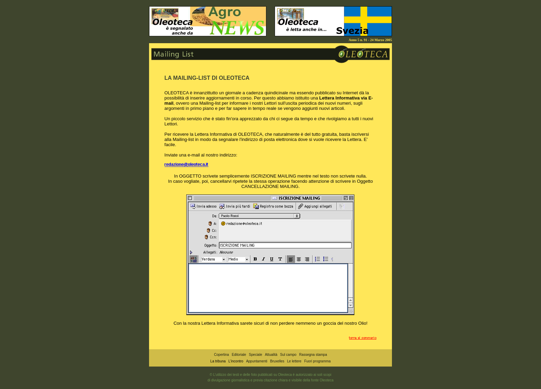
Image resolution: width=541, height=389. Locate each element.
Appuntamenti (256, 361)
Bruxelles (277, 361)
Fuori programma (317, 361)
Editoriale (239, 355)
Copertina (221, 355)
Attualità (271, 355)
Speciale (255, 355)
